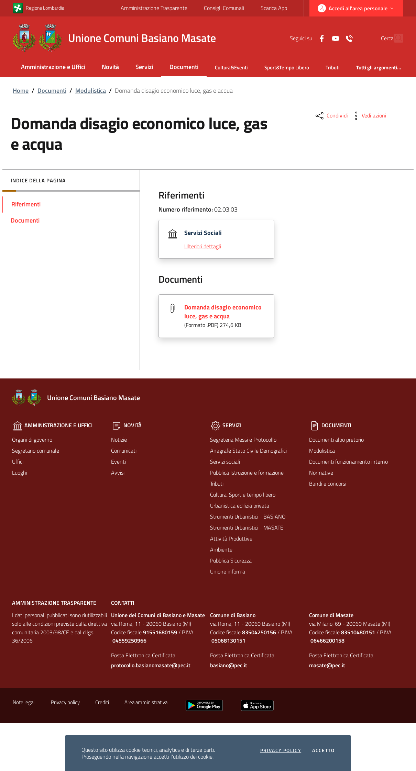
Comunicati (123, 450)
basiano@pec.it (228, 665)
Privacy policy (281, 750)
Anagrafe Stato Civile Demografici (248, 450)
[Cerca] (395, 38)
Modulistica (90, 90)
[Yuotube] (320, 38)
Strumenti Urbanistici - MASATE (246, 527)
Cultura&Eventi (231, 67)
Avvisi (117, 472)
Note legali (24, 702)
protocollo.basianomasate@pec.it (150, 665)
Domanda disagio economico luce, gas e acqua (223, 312)
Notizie (119, 439)
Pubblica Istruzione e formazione (247, 472)
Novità (110, 66)
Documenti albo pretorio (336, 439)
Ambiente (221, 549)
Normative (321, 472)
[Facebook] (307, 38)
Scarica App (274, 8)
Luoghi (19, 472)
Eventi (118, 461)
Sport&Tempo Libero (286, 67)
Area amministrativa (145, 702)
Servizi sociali (225, 461)
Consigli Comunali (224, 8)
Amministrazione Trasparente (154, 8)
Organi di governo (32, 439)
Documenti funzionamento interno (348, 461)
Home (21, 90)
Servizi (144, 66)
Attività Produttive (231, 538)
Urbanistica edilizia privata (239, 505)
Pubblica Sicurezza (231, 560)
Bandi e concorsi (327, 483)
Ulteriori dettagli (202, 246)
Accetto (323, 750)
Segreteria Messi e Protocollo (243, 439)
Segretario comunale (35, 450)
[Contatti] (334, 38)
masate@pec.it (327, 665)
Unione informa (227, 571)
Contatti (122, 603)
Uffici (17, 461)
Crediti (102, 702)
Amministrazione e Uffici (53, 66)
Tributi (333, 67)
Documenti (183, 66)
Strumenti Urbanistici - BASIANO (248, 516)
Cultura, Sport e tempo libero (242, 494)
